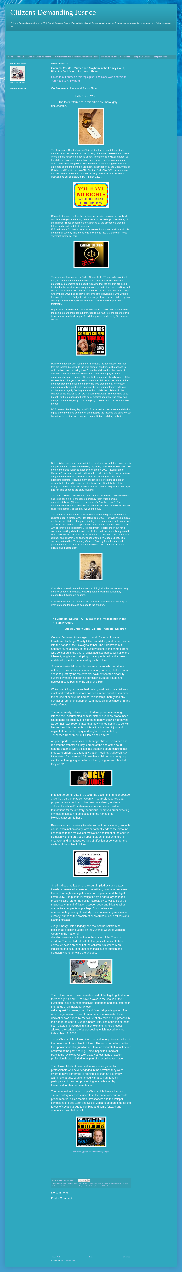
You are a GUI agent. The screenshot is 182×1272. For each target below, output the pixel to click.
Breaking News (61, 1183)
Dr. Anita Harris (92, 1183)
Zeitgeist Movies (160, 57)
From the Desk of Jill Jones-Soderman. (110, 1183)
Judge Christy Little (65, 1186)
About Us (20, 57)
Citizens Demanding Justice (53, 12)
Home (10, 57)
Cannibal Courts (72, 1183)
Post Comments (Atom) (68, 1261)
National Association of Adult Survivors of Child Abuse (76, 57)
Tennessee (98, 1186)
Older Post (126, 1257)
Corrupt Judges (82, 1183)
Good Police (125, 57)
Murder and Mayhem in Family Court (83, 1186)
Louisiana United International (39, 57)
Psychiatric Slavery (108, 57)
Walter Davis (106, 1186)
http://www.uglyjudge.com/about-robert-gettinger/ (91, 1152)
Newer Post (56, 1257)
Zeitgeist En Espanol (142, 57)
